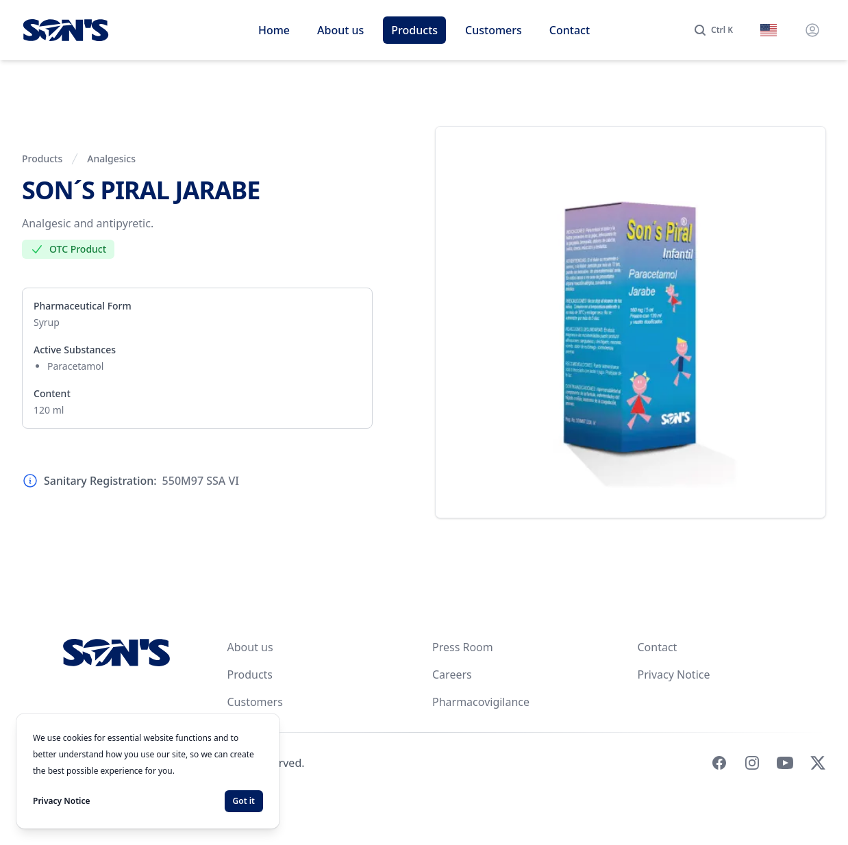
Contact (569, 30)
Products (414, 30)
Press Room (462, 647)
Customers (493, 30)
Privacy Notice (674, 674)
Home (274, 30)
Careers (452, 674)
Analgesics (111, 158)
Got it (244, 801)
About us (340, 30)
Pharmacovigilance (480, 701)
